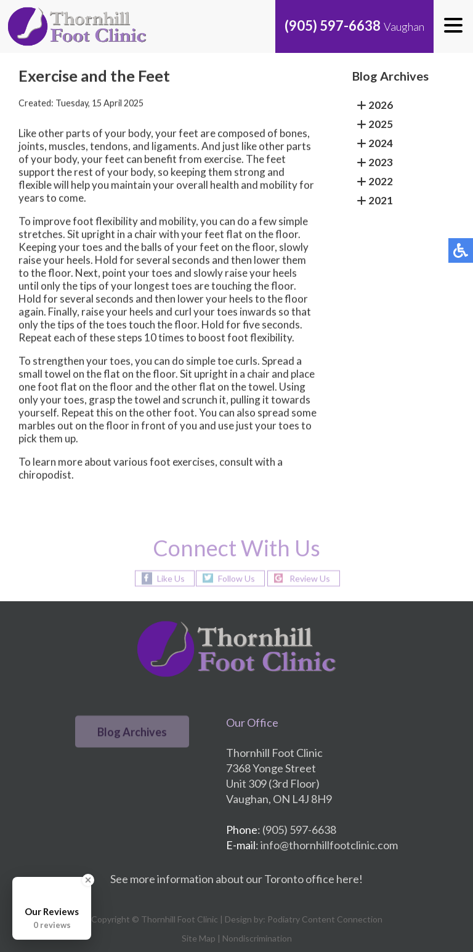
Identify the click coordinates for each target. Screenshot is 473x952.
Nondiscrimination (257, 938)
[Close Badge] (88, 880)
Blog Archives (132, 731)
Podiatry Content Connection (324, 919)
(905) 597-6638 (333, 25)
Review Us (309, 578)
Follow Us (236, 578)
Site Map (199, 938)
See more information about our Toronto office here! (236, 879)
